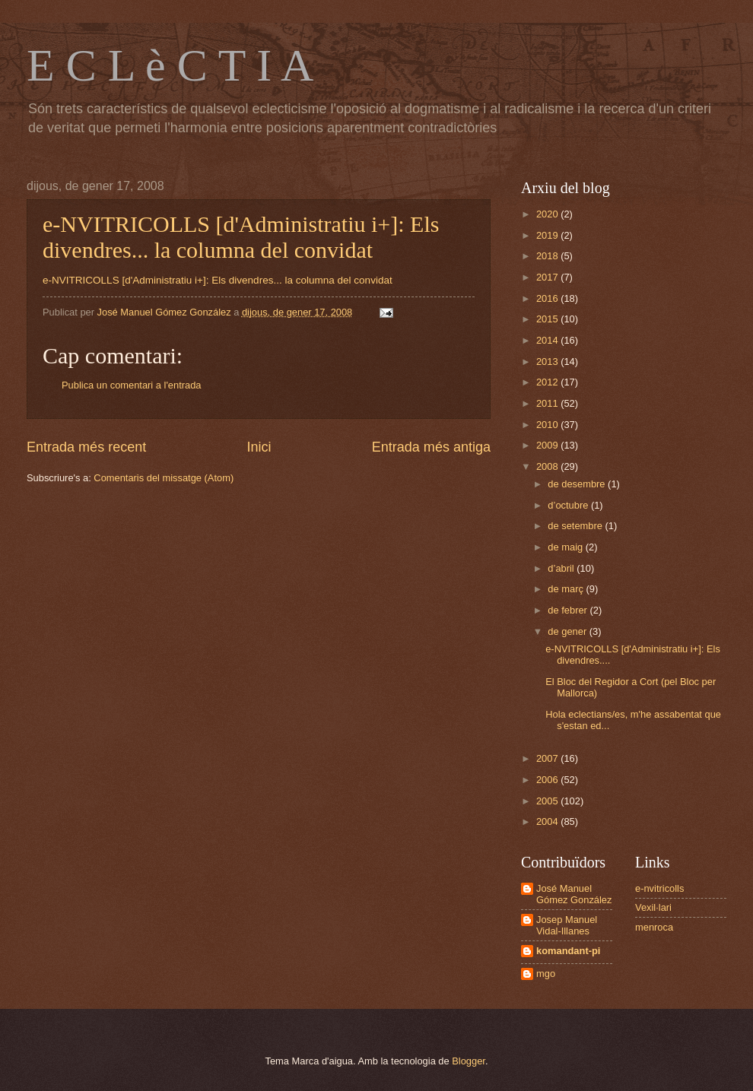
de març (567, 589)
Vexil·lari (653, 907)
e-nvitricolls (659, 888)
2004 (548, 821)
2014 (548, 340)
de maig (566, 547)
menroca (654, 927)
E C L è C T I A (170, 65)
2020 (548, 214)
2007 (548, 758)
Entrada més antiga (431, 447)
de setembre (576, 525)
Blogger (468, 1061)
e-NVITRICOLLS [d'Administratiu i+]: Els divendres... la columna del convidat (241, 236)
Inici (258, 447)
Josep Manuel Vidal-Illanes (566, 925)
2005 (548, 801)
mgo (545, 973)
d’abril (562, 568)
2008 (548, 466)
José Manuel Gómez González (574, 894)
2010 (548, 424)
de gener (568, 631)
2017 (548, 277)
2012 (548, 382)
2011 (548, 403)
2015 (548, 319)
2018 (548, 256)
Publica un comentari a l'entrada (132, 385)
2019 (548, 235)
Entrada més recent (86, 447)
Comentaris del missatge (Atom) (164, 478)
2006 (548, 779)
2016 (548, 298)
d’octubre (569, 505)
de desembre (578, 484)
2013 (548, 361)
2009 (548, 445)
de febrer (568, 610)
